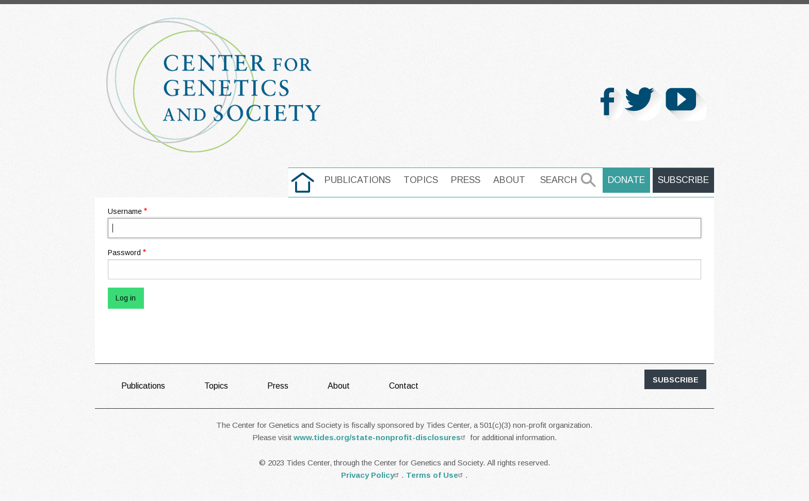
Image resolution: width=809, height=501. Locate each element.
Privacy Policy (371, 475)
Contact (403, 385)
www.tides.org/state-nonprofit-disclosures (381, 437)
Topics (420, 180)
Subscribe (683, 180)
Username (125, 211)
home (302, 180)
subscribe (676, 380)
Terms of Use (435, 475)
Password (124, 252)
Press (465, 180)
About (509, 180)
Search (558, 180)
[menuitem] (302, 182)
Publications (358, 180)
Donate (626, 180)
